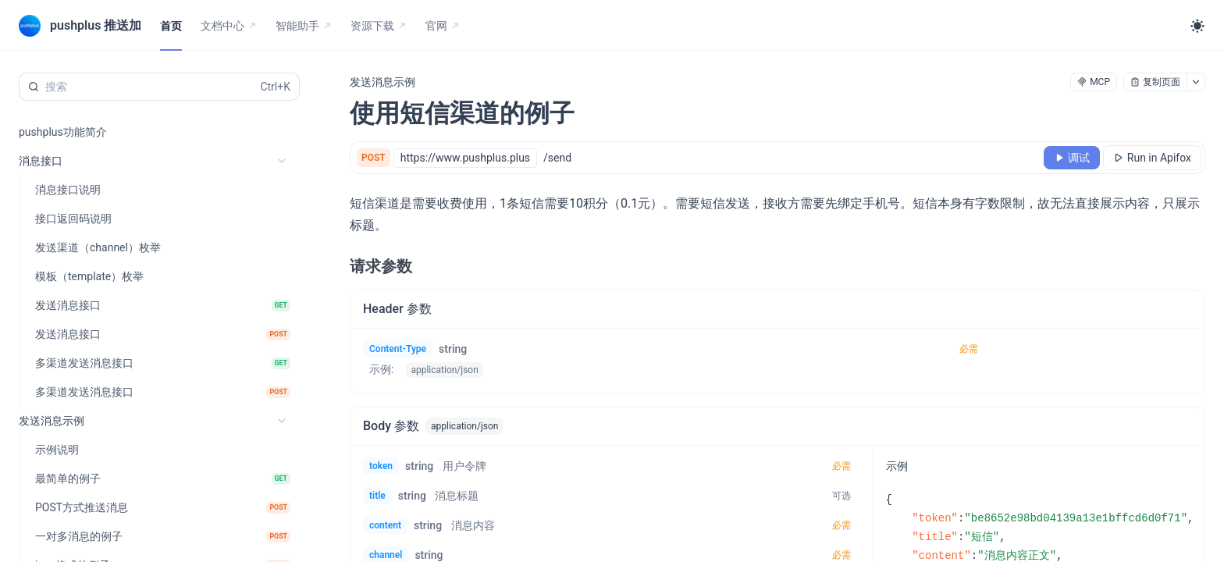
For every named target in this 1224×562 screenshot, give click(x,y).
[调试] (1072, 157)
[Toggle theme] (1197, 26)
